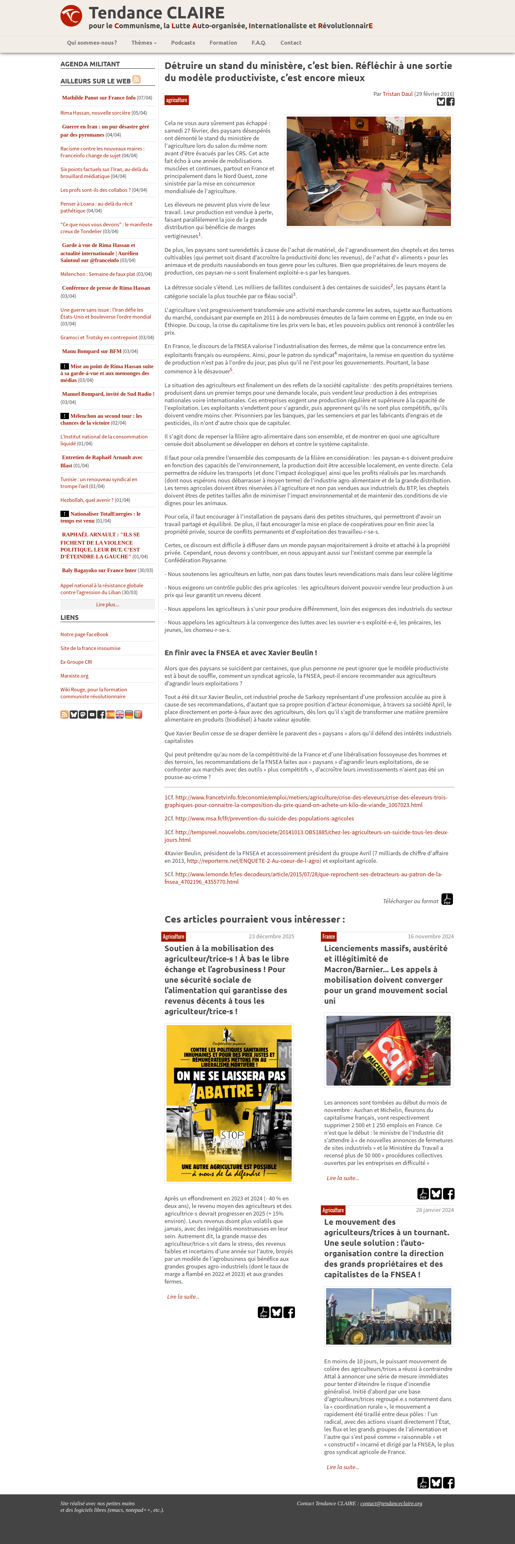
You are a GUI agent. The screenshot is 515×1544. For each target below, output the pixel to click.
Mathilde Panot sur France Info (99, 98)
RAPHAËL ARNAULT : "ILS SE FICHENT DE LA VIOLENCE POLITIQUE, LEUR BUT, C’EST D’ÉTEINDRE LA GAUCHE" (100, 545)
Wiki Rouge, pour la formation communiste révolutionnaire (93, 693)
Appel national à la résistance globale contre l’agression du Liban (101, 589)
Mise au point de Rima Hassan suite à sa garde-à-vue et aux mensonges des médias (106, 373)
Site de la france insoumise (90, 648)
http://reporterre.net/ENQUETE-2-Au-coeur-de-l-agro (253, 860)
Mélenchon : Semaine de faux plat (97, 274)
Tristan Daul (398, 94)
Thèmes (144, 42)
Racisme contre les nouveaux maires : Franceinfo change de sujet (102, 152)
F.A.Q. (259, 42)
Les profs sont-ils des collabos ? (95, 190)
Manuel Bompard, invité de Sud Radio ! (108, 394)
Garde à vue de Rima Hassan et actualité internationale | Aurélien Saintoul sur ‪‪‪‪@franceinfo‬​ (99, 252)
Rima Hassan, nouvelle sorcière (95, 112)
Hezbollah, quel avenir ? (87, 500)
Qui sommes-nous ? (92, 42)
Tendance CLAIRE (157, 12)
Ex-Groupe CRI (76, 662)
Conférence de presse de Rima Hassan (106, 288)
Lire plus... (107, 604)
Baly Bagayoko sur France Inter (99, 570)
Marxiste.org (74, 675)
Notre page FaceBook (84, 634)
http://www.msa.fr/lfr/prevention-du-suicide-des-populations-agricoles (264, 818)
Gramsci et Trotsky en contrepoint (99, 337)
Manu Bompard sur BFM (92, 351)
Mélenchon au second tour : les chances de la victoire (101, 419)
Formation (223, 42)
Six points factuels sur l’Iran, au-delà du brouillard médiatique (104, 173)
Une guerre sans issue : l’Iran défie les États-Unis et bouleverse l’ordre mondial (105, 313)
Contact (291, 42)
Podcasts (183, 42)
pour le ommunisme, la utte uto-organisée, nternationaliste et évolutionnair (231, 25)
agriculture (176, 99)
